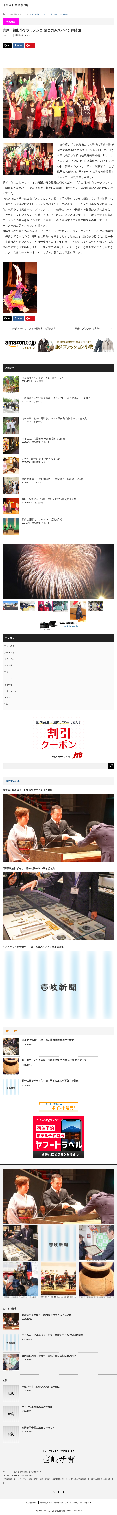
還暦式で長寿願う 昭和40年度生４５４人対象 (27, 790)
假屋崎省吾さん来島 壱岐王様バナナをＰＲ (45, 378)
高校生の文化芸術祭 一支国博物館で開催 (43, 438)
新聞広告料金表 (46, 1503)
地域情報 (19, 35)
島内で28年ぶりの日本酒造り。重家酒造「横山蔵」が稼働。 (54, 479)
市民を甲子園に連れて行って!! (38, 1427)
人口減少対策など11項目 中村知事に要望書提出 (32, 328)
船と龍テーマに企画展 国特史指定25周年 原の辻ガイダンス (54, 1060)
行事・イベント (11, 691)
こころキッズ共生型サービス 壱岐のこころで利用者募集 (33, 947)
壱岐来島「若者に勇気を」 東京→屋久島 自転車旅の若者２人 (54, 418)
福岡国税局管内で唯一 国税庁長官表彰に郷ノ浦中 (49, 1355)
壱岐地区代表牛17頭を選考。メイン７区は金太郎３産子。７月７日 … (59, 398)
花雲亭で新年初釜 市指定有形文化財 (41, 458)
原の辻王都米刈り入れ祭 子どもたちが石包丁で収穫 (50, 1080)
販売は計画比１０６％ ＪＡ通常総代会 (42, 519)
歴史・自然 (9, 659)
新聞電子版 (58, 1503)
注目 (6, 672)
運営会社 (87, 1503)
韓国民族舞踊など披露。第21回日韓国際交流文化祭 (49, 499)
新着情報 (8, 665)
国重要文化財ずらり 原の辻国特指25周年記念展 (29, 868)
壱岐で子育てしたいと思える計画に (41, 1386)
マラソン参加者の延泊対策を (37, 1407)
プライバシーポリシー (73, 1503)
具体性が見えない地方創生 (88, 328)
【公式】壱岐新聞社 (56, 1511)
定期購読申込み (32, 1503)
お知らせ (8, 678)
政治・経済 (9, 646)
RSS (63, 1492)
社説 (6, 704)
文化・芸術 (9, 652)
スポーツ (28, 35)
